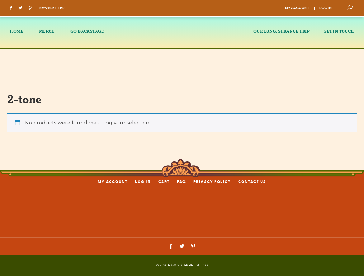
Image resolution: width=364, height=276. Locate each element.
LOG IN (325, 8)
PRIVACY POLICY (212, 182)
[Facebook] (12, 7)
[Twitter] (22, 7)
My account (113, 182)
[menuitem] (20, 32)
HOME (16, 31)
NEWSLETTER (52, 8)
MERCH (47, 31)
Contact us (252, 182)
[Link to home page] (182, 213)
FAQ (181, 182)
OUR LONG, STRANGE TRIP (281, 31)
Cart (164, 182)
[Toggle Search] (350, 7)
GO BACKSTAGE (87, 31)
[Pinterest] (32, 7)
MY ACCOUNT (297, 8)
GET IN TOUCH (339, 31)
